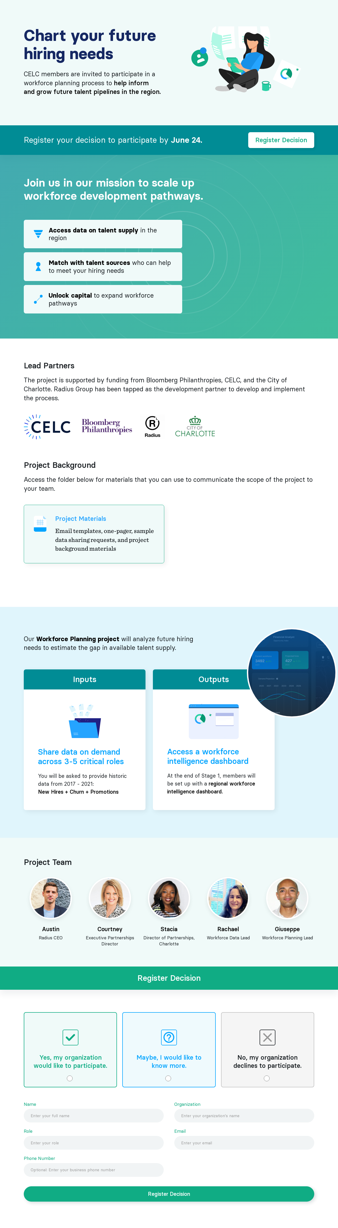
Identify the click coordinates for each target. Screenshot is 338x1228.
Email (180, 1131)
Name (30, 1104)
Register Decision (281, 140)
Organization (187, 1104)
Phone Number (39, 1158)
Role (28, 1131)
